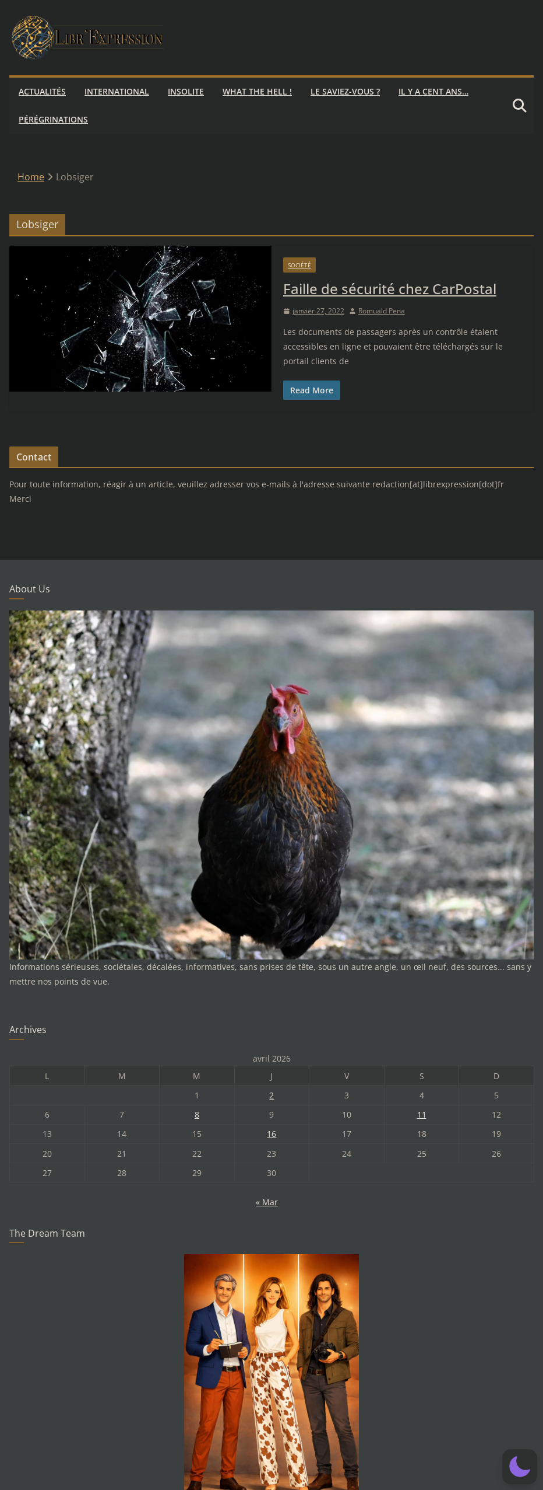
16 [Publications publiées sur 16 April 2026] (271, 1133)
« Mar (267, 1202)
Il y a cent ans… (433, 91)
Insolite (186, 91)
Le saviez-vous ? (345, 91)
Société (299, 265)
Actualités (42, 91)
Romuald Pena (381, 311)
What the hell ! (257, 91)
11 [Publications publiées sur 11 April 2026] (421, 1114)
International (116, 91)
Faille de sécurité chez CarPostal (389, 288)
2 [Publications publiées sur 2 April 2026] (271, 1095)
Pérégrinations (53, 119)
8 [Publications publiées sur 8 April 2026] (197, 1114)
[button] (519, 1466)
